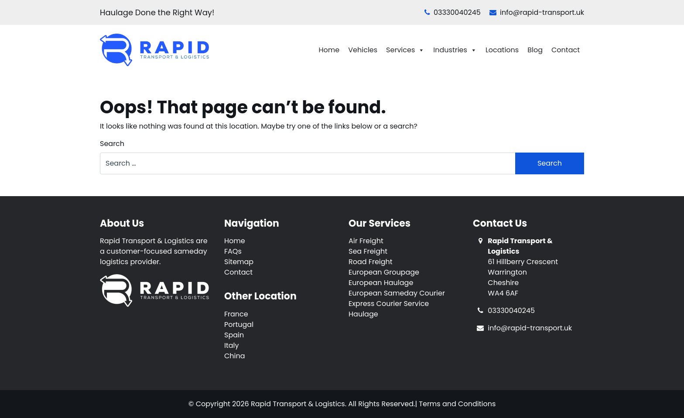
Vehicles (362, 50)
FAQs (233, 251)
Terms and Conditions (457, 404)
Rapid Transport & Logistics (298, 404)
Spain (234, 335)
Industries (455, 50)
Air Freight (366, 241)
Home (329, 50)
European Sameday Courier (397, 293)
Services (405, 50)
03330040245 (452, 12)
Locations (502, 50)
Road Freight (371, 262)
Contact (565, 50)
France (236, 314)
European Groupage (384, 272)
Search (112, 144)
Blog (535, 50)
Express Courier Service (389, 304)
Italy (231, 345)
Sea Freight (368, 251)
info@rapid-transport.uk (536, 12)
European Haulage (381, 283)
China (234, 356)
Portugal (238, 324)
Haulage (363, 314)
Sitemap (238, 262)
